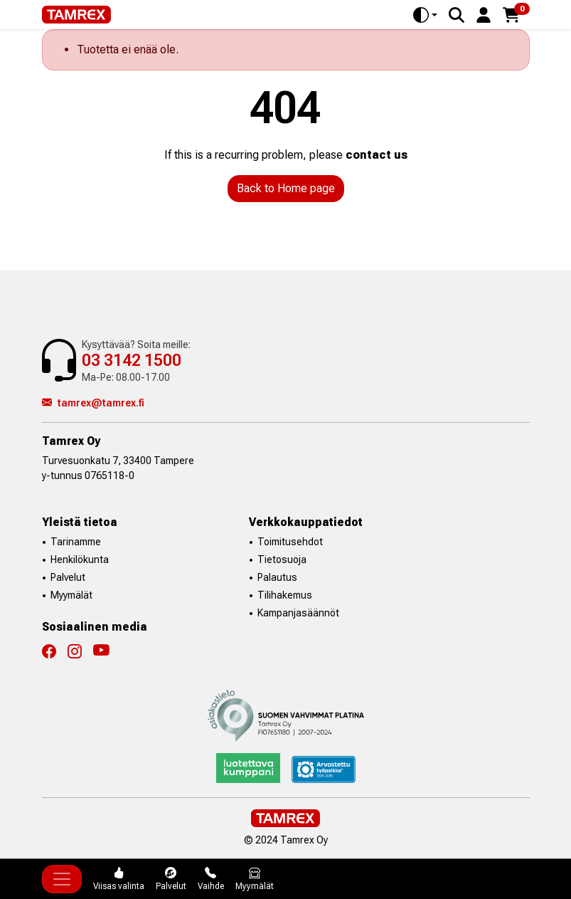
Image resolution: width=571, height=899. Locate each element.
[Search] (456, 15)
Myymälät (71, 595)
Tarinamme (75, 541)
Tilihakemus (284, 595)
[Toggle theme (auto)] (425, 15)
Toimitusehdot (290, 541)
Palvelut (67, 577)
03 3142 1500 (131, 360)
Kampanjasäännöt (298, 613)
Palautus (277, 577)
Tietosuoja (281, 559)
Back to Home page (286, 188)
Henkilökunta (79, 559)
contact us (376, 155)
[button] (483, 14)
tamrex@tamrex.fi (93, 403)
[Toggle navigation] (62, 879)
